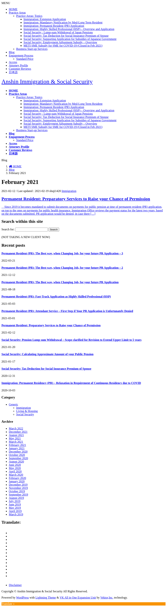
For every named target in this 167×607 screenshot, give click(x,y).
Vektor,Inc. (106, 597)
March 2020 (16, 474)
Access (13, 62)
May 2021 (15, 438)
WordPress (22, 597)
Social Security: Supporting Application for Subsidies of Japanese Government (70, 39)
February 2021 (17, 445)
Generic (13, 404)
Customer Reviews (20, 68)
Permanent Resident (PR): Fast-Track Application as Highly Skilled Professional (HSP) (56, 296)
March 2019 (16, 514)
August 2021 (16, 435)
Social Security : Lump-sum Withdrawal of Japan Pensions (58, 32)
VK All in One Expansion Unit (78, 597)
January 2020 (17, 481)
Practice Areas (17, 12)
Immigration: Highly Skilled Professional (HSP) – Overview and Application (69, 29)
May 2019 (15, 507)
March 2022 (16, 428)
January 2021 (17, 448)
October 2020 (17, 454)
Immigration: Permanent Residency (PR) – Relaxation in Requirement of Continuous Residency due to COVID (71, 383)
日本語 (13, 72)
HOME (13, 9)
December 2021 (18, 431)
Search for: (8, 229)
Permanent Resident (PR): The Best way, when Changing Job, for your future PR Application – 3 (62, 253)
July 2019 (14, 501)
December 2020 (18, 451)
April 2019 (15, 511)
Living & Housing (27, 411)
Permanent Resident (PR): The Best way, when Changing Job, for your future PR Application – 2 (62, 267)
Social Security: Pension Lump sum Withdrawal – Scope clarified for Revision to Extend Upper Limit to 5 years (71, 339)
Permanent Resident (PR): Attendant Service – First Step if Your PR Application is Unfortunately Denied (67, 311)
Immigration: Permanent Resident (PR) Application (54, 25)
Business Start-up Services (32, 48)
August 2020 (16, 461)
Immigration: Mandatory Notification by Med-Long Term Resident (63, 22)
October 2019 (17, 491)
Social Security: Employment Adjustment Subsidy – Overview (60, 42)
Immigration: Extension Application (45, 19)
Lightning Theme (45, 597)
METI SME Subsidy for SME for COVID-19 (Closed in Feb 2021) (63, 45)
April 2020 (15, 471)
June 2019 (15, 504)
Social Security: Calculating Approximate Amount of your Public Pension (47, 354)
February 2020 (17, 478)
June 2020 (15, 464)
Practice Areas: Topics (29, 15)
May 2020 (15, 468)
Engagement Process (21, 55)
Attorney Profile (18, 65)
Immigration (69, 191)
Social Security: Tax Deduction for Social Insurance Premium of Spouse (66, 35)
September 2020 (18, 458)
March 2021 (16, 441)
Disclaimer (15, 585)
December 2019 (18, 484)
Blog (12, 52)
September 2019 (18, 494)
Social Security (25, 414)
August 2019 (16, 497)
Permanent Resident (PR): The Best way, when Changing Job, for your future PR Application (60, 282)
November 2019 (18, 488)
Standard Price (24, 58)
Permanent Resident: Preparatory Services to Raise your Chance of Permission (75, 198)
